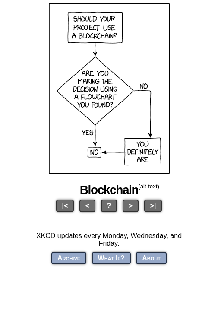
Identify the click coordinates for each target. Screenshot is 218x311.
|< (65, 205)
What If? (111, 258)
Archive (68, 258)
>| (153, 205)
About (151, 258)
